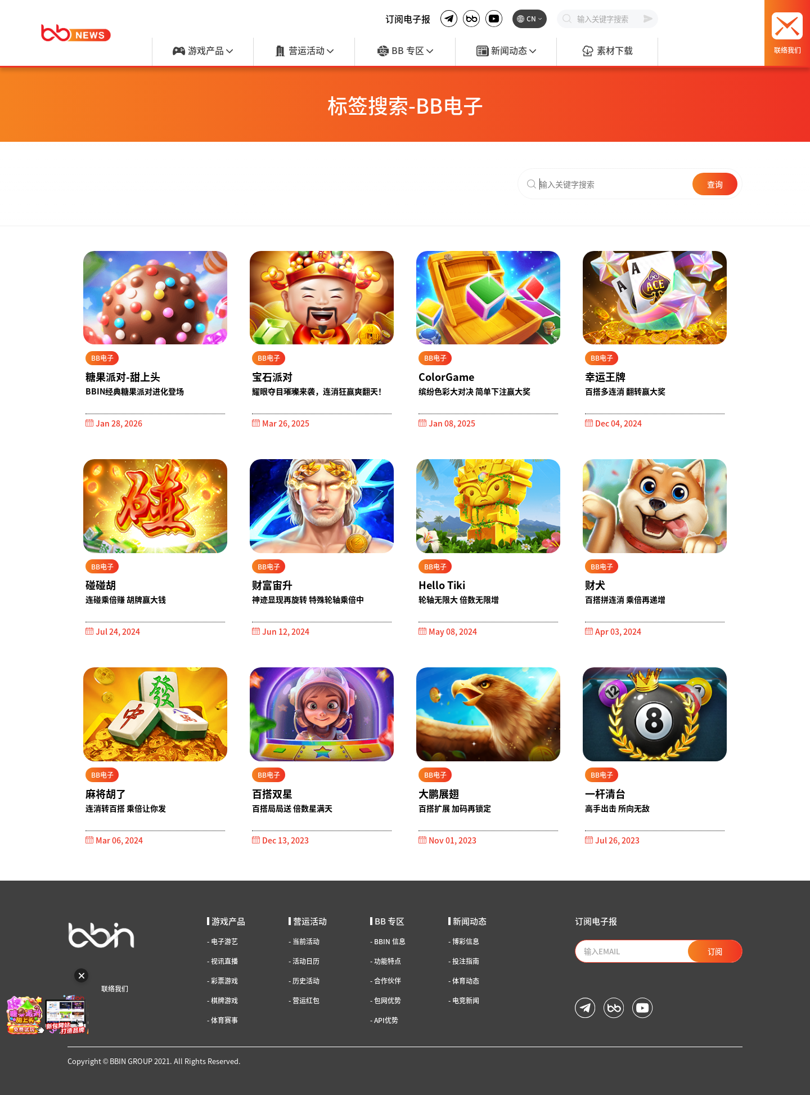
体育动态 (463, 980)
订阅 (715, 951)
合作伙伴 (385, 980)
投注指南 (463, 961)
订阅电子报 (407, 18)
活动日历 (304, 961)
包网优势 (385, 1000)
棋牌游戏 (222, 1000)
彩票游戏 (222, 980)
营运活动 (304, 51)
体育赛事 (222, 1020)
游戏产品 (202, 51)
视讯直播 (222, 961)
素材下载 (607, 51)
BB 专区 (405, 51)
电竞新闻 (463, 1000)
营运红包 (304, 1000)
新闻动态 (506, 51)
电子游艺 (222, 941)
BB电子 (102, 357)
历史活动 (304, 980)
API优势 (384, 1020)
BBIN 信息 (388, 941)
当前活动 (304, 941)
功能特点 (385, 961)
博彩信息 (463, 941)
